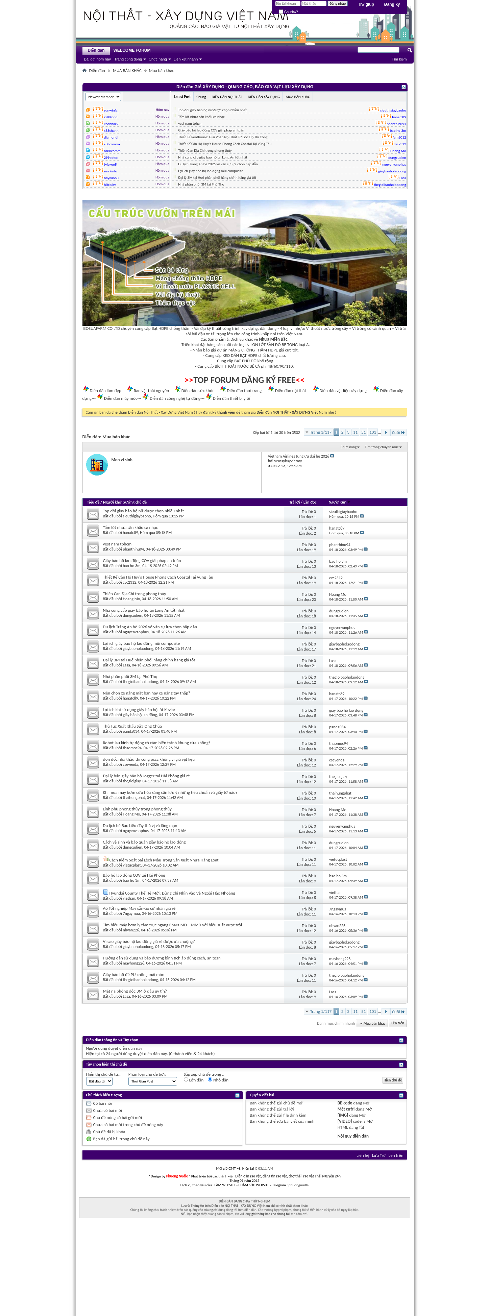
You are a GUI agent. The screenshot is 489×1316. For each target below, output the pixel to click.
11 (355, 432)
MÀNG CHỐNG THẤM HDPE (253, 349)
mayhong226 (133, 963)
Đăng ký (392, 4)
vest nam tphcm (190, 123)
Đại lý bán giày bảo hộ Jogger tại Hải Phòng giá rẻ (146, 775)
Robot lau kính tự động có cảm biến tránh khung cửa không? (157, 742)
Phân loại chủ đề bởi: (147, 1074)
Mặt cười (346, 1109)
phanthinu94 (133, 549)
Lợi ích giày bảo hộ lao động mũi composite (210, 171)
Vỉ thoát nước (318, 328)
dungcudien (132, 615)
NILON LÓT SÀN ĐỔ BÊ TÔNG (272, 344)
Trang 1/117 (321, 432)
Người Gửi (340, 502)
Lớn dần (194, 1079)
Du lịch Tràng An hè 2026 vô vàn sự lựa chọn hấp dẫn (218, 164)
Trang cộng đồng (128, 59)
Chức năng (158, 59)
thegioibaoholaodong (140, 681)
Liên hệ (363, 1155)
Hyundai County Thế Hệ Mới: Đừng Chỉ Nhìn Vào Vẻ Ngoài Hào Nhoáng (172, 893)
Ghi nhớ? (288, 12)
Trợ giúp (366, 4)
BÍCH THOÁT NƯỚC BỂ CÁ (237, 366)
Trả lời (294, 502)
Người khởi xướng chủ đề (125, 502)
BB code (345, 1102)
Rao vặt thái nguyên (151, 390)
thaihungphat (134, 797)
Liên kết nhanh (186, 59)
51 (363, 432)
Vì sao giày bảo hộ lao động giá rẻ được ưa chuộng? (149, 941)
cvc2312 (130, 582)
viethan (129, 898)
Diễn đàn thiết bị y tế (231, 398)
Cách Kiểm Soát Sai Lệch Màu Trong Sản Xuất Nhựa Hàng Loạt (163, 859)
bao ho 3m (132, 565)
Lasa (126, 665)
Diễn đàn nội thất (290, 390)
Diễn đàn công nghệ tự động (175, 398)
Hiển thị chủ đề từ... (104, 1074)
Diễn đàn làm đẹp (105, 390)
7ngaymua (131, 913)
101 (372, 432)
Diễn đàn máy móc (120, 398)
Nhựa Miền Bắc (273, 339)
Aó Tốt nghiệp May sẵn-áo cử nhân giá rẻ (139, 908)
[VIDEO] (345, 1121)
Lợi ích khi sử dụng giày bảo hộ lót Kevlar (139, 709)
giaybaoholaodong (138, 648)
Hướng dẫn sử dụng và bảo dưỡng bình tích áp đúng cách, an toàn (162, 957)
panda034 (131, 731)
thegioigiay (132, 781)
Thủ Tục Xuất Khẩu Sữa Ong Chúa (132, 726)
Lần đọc (309, 502)
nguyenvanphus (136, 632)
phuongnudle (299, 1185)
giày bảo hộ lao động (140, 714)
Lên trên (397, 1023)
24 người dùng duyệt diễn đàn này (136, 1053)
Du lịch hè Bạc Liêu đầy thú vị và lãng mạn (140, 825)
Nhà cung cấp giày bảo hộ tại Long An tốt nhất (212, 157)
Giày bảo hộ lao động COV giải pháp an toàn (211, 130)
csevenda (130, 764)
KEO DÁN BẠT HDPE (240, 355)
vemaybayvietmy (288, 461)
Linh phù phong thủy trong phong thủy (137, 808)
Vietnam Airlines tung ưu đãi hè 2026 (298, 456)
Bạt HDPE (160, 328)
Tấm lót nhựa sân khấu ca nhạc (201, 117)
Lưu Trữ (379, 1155)
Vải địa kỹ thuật (207, 328)
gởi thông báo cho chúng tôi (270, 1214)
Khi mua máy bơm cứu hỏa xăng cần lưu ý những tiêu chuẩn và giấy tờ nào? (170, 792)
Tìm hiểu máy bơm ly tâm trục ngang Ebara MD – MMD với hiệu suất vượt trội (172, 924)
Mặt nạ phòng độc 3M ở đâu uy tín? (135, 991)
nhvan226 (131, 930)
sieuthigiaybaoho (137, 516)
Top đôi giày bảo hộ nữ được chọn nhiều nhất (212, 110)
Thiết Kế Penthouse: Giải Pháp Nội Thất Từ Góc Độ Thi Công (222, 137)
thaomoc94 (132, 748)
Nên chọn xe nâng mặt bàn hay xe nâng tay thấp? (146, 693)
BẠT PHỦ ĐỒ (245, 360)
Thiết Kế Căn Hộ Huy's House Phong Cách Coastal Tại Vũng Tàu (224, 144)
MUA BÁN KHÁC (127, 70)
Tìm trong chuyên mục (382, 447)
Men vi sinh (122, 459)
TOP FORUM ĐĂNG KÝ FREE (244, 379)
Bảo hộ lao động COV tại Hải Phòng (134, 875)
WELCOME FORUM (132, 50)
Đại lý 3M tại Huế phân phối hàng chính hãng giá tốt (217, 177)
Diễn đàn (96, 50)
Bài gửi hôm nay (97, 59)
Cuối (398, 432)
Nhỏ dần (218, 1079)
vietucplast (132, 865)
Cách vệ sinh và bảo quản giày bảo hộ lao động (144, 842)
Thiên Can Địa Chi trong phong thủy (204, 150)
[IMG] (343, 1115)
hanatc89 (130, 532)
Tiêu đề (93, 502)
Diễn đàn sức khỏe (198, 390)
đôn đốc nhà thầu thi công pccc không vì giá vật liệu (149, 759)
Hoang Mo (131, 598)
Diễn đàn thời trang (244, 390)
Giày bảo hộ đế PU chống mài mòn (134, 974)
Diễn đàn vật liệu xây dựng (343, 390)
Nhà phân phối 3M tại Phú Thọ (201, 184)
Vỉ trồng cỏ (361, 328)
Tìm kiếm (399, 59)
